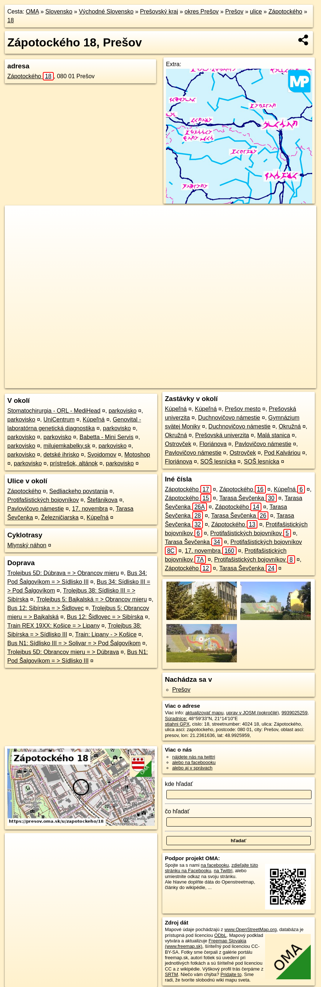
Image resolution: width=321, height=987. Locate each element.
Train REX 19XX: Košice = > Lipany (53, 626)
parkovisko (122, 411)
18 (10, 20)
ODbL (220, 935)
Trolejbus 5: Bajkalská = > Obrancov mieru (92, 599)
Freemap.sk (214, 383)
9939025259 (294, 712)
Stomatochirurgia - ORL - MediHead (54, 411)
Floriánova (213, 444)
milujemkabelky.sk (67, 446)
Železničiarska (60, 517)
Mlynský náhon (26, 545)
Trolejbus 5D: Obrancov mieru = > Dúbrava (63, 652)
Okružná (290, 426)
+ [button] (17, 217)
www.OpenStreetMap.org (250, 929)
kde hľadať (179, 784)
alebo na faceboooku (194, 762)
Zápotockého (285, 11)
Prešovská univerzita (222, 435)
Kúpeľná (94, 419)
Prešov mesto (243, 409)
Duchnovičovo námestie (229, 418)
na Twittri (223, 870)
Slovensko (58, 11)
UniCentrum (59, 419)
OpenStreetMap (176, 383)
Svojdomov (101, 454)
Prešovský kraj (159, 11)
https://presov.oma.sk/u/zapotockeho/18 (276, 383)
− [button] (17, 229)
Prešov (234, 11)
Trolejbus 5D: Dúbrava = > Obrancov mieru (63, 573)
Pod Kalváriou (282, 453)
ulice (256, 11)
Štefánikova (102, 500)
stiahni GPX (177, 724)
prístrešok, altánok (74, 463)
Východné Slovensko (106, 11)
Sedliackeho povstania (78, 491)
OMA (32, 11)
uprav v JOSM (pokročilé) (252, 712)
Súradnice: (176, 718)
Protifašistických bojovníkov (43, 500)
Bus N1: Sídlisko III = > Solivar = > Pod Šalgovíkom (74, 643)
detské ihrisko (61, 454)
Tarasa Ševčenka (248, 498)
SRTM (171, 974)
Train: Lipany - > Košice (106, 634)
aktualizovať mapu (204, 712)
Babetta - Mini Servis (106, 437)
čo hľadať (177, 811)
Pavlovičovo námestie (35, 509)
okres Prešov (202, 11)
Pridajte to (231, 974)
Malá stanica (273, 435)
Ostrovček (178, 444)
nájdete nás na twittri (193, 757)
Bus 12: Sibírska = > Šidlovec (45, 608)
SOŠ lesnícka (218, 461)
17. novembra (90, 509)
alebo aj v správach (192, 768)
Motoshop (137, 454)
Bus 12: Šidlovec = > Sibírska (105, 617)
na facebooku (215, 865)
